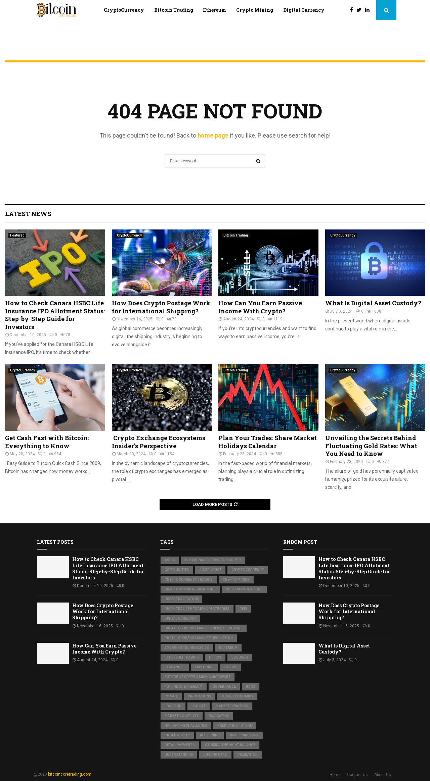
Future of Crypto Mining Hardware (197, 677)
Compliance (210, 570)
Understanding (179, 755)
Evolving (239, 657)
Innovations (199, 696)
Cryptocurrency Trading (189, 579)
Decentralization (181, 599)
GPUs (250, 686)
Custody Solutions (244, 589)
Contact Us (357, 774)
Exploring (204, 667)
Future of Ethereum (184, 686)
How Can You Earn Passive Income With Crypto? (260, 307)
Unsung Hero (215, 755)
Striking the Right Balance (230, 745)
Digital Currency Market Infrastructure (204, 628)
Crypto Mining (254, 10)
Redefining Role (244, 735)
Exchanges (175, 667)
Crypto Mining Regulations (190, 589)
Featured (17, 235)
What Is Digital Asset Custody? (373, 303)
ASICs (170, 560)
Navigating (219, 716)
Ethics (215, 657)
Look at (198, 706)
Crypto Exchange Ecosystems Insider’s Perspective (158, 442)
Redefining (210, 735)
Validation (248, 755)
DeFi (243, 609)
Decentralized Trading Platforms (197, 609)
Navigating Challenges (186, 725)
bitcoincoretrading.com (69, 774)
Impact (171, 696)
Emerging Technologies (187, 647)
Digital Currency (304, 10)
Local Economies (237, 696)
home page (213, 135)
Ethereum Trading (182, 657)
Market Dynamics (232, 706)
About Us (382, 774)
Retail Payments (180, 745)
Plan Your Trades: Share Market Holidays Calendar (267, 442)
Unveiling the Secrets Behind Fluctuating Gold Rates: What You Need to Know (371, 446)
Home (335, 774)
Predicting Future (234, 725)
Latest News (28, 214)
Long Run (173, 706)
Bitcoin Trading (173, 10)
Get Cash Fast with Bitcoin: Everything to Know (47, 442)
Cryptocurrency (247, 570)
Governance (224, 686)
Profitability (177, 735)
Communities (177, 570)
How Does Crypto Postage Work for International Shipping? (161, 307)
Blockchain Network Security (213, 560)
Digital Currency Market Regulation (199, 638)
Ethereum (214, 10)
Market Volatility (182, 716)
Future (230, 667)
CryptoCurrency (124, 10)
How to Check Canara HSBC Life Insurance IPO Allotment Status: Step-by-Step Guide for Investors (55, 314)
